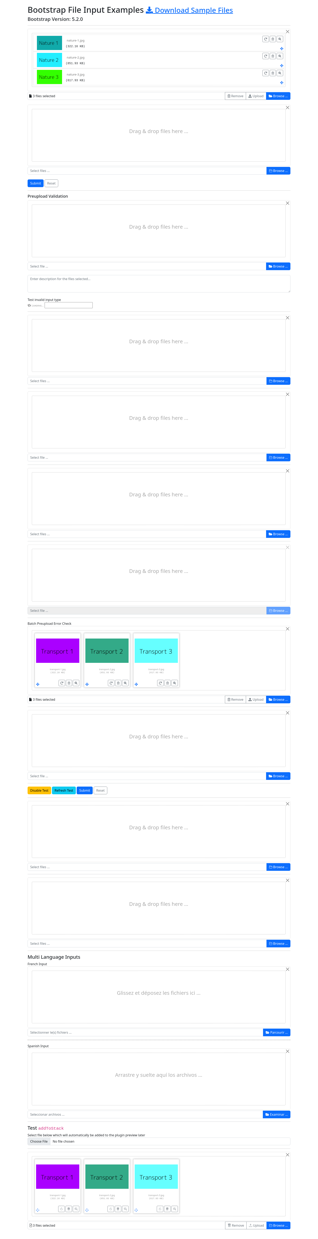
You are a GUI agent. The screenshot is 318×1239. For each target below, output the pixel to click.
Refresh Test (64, 790)
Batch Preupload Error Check (49, 623)
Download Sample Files (189, 10)
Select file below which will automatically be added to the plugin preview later (86, 1135)
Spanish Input (38, 1046)
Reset (51, 183)
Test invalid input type (44, 299)
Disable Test (39, 790)
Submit (35, 183)
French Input (37, 964)
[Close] (287, 31)
